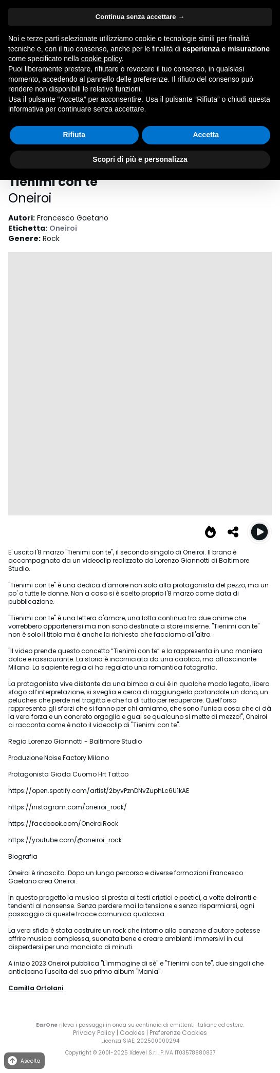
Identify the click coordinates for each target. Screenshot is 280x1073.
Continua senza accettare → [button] (140, 17)
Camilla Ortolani (35, 988)
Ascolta (23, 1061)
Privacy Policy (94, 1032)
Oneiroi (29, 198)
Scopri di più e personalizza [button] (139, 159)
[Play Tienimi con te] (259, 532)
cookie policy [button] (101, 58)
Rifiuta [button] (74, 135)
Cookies (132, 1032)
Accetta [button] (206, 135)
